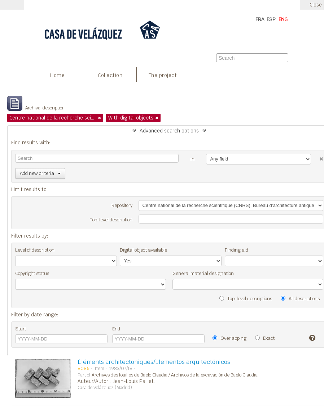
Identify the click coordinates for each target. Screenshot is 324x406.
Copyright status (32, 273)
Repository (121, 205)
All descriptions (300, 299)
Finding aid (236, 250)
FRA (259, 19)
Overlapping (229, 338)
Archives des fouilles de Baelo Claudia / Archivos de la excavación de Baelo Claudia (175, 375)
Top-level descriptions (245, 299)
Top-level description (111, 220)
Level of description (34, 250)
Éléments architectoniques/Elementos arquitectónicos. (155, 362)
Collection (110, 75)
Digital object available (143, 250)
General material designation (203, 273)
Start (20, 329)
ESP (271, 19)
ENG (283, 19)
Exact (265, 338)
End (116, 329)
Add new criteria (40, 173)
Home (57, 75)
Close (316, 5)
